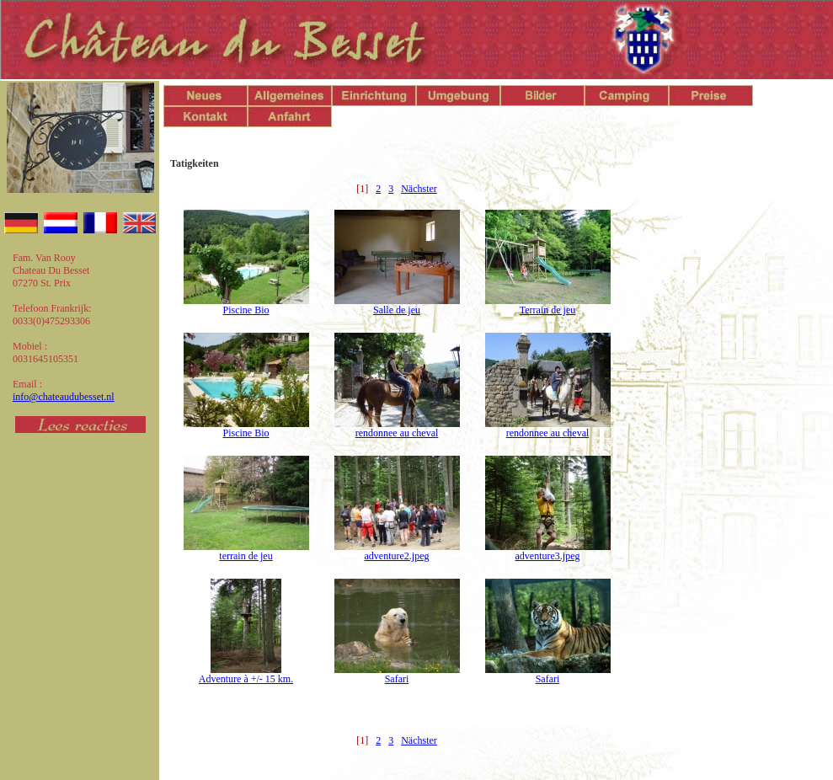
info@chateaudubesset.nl (64, 397)
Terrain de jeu (547, 310)
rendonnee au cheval (397, 433)
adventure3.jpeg (547, 556)
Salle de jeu (396, 310)
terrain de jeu (245, 556)
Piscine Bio (245, 310)
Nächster (419, 189)
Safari (397, 679)
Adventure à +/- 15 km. (246, 679)
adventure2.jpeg (397, 556)
